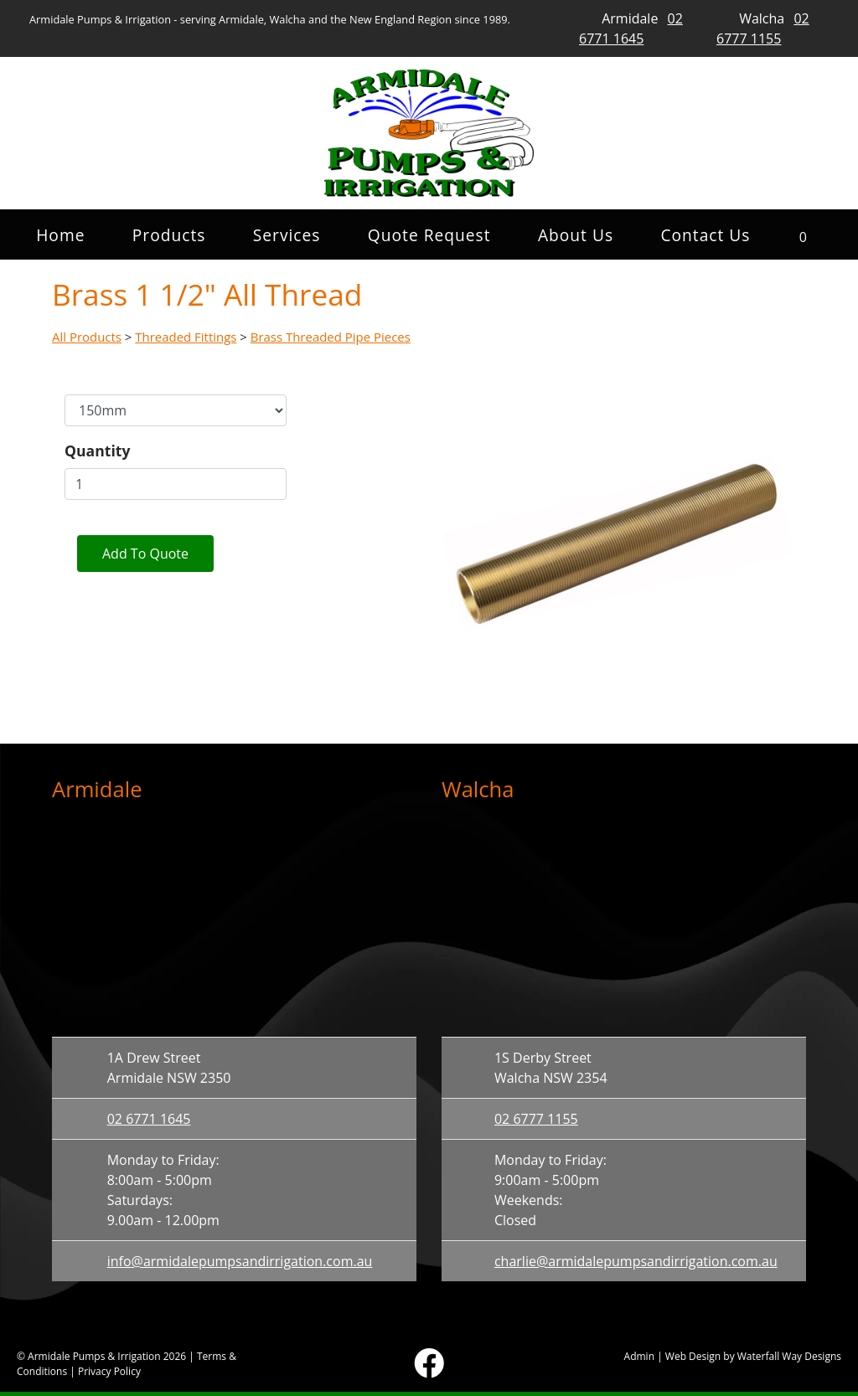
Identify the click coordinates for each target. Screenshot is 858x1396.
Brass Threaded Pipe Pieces (331, 336)
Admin (639, 1356)
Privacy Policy (109, 1371)
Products (169, 235)
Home (60, 235)
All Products (86, 336)
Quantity (97, 450)
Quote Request (429, 235)
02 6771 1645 (149, 1119)
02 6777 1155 (536, 1119)
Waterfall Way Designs (789, 1356)
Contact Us (705, 235)
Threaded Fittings (185, 336)
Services (287, 235)
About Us (575, 235)
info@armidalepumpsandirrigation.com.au (240, 1261)
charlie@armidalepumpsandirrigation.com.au (636, 1261)
